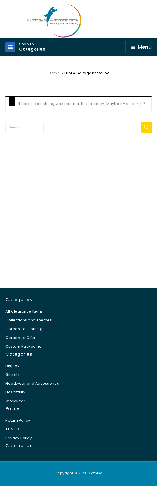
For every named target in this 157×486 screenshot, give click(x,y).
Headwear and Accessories (32, 383)
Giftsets (12, 374)
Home (54, 73)
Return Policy (17, 420)
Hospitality (15, 392)
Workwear (15, 401)
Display (12, 365)
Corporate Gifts (20, 337)
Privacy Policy (18, 438)
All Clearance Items (24, 311)
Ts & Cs (12, 429)
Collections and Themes (28, 320)
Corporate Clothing (23, 328)
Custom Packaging (23, 346)
